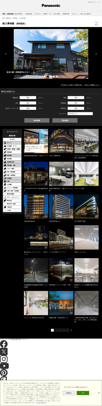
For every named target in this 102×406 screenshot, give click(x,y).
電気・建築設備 (6, 18)
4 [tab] (54, 77)
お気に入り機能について (92, 85)
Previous (6, 54)
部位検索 (65, 120)
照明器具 (15, 18)
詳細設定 (68, 393)
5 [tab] (57, 77)
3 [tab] (51, 77)
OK (83, 393)
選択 (28, 98)
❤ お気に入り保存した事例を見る (71, 85)
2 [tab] (48, 77)
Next (96, 54)
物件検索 (37, 120)
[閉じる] (99, 393)
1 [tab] (45, 77)
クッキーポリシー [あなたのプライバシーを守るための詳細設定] (41, 402)
